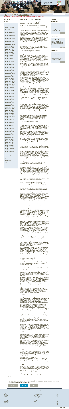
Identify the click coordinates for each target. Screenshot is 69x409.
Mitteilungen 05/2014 (9, 101)
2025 (57, 393)
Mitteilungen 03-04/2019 (10, 33)
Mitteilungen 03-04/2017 (10, 56)
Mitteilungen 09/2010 (9, 151)
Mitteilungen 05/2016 (9, 70)
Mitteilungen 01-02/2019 (10, 35)
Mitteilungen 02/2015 (9, 87)
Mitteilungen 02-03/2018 (10, 44)
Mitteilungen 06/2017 (9, 53)
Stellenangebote (7, 400)
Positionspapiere (8, 156)
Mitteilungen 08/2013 (9, 111)
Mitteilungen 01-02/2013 (10, 119)
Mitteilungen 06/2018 (9, 41)
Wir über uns (10, 14)
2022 (57, 396)
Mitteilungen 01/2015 (9, 88)
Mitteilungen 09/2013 (9, 110)
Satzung (5, 394)
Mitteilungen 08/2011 (9, 139)
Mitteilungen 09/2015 (9, 79)
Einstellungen (13, 385)
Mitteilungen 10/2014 (9, 93)
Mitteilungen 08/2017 (9, 52)
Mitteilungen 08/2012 (9, 123)
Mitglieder (6, 395)
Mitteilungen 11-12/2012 (10, 120)
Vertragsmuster (8, 160)
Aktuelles (16, 14)
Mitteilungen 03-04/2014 (10, 102)
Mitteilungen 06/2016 (9, 69)
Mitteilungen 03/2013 (9, 117)
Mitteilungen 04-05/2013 (10, 116)
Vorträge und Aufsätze (9, 27)
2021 (57, 397)
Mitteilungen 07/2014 (9, 98)
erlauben (34, 385)
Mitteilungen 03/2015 (9, 85)
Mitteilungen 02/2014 (9, 104)
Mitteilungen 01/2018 (9, 46)
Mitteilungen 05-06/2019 (10, 32)
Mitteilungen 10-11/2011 (10, 136)
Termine (6, 23)
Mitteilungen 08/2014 (9, 96)
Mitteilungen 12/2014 (9, 90)
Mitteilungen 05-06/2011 (10, 142)
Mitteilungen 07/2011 (9, 140)
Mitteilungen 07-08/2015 (10, 81)
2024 (57, 394)
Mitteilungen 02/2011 (9, 145)
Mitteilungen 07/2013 (9, 113)
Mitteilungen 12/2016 (9, 61)
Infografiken (7, 25)
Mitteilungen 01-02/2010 (10, 152)
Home (6, 14)
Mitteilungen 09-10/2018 (10, 38)
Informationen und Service (24, 14)
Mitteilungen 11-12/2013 (10, 107)
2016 (57, 403)
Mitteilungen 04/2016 (9, 72)
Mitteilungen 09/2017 (9, 50)
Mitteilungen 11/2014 (9, 91)
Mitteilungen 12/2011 (9, 134)
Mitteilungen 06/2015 (9, 82)
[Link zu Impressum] (26, 382)
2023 (57, 395)
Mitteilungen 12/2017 (9, 47)
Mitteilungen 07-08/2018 (10, 40)
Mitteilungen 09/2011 (9, 137)
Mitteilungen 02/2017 (9, 58)
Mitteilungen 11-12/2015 (10, 76)
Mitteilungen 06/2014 (9, 99)
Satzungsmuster (8, 158)
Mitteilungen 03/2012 (19, 16)
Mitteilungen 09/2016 (9, 64)
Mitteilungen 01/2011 (9, 146)
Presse (31, 14)
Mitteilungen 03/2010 (9, 148)
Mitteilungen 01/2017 (9, 59)
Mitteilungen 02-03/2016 (10, 73)
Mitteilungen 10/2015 (9, 78)
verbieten (24, 385)
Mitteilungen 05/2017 (9, 55)
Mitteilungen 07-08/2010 (10, 149)
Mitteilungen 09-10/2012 (10, 122)
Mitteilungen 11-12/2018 (10, 37)
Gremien (5, 396)
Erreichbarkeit (6, 401)
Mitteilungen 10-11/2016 (10, 62)
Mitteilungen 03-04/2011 (10, 143)
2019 (57, 400)
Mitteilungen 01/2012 (9, 133)
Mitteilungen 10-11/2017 (10, 49)
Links (6, 162)
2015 (57, 404)
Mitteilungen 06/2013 (9, 114)
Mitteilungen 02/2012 (9, 131)
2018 (57, 401)
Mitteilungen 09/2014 (9, 94)
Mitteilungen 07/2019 (9, 30)
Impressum (6, 402)
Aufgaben (6, 393)
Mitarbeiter (6, 397)
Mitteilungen (14, 16)
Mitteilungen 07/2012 (9, 125)
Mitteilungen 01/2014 (9, 105)
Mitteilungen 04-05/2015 (10, 84)
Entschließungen (8, 155)
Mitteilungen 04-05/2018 (10, 43)
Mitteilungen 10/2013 (9, 108)
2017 (57, 402)
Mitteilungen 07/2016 (9, 67)
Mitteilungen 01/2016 (9, 75)
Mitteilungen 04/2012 (9, 128)
